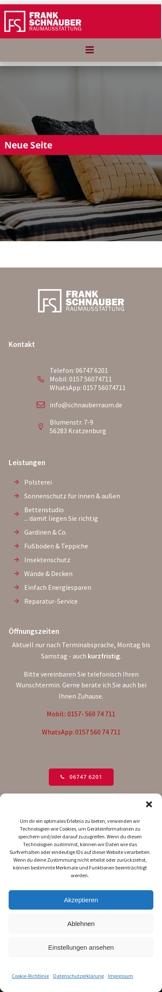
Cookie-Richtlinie (30, 976)
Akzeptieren (81, 900)
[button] (149, 804)
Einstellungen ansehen (81, 947)
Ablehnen (81, 923)
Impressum (120, 976)
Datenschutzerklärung (78, 976)
